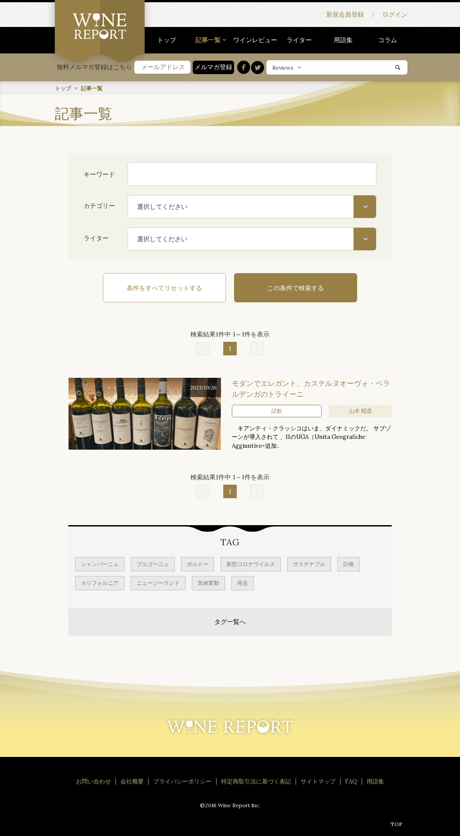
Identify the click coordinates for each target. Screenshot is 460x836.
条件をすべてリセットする (171, 287)
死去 (242, 582)
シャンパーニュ (100, 563)
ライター (299, 40)
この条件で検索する (288, 287)
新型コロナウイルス (250, 563)
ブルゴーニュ (153, 563)
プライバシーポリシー (182, 780)
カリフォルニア (100, 582)
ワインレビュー (255, 40)
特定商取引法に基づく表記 (256, 780)
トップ (166, 40)
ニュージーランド (158, 582)
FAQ (351, 780)
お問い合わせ (93, 780)
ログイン (394, 14)
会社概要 (132, 780)
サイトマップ (318, 780)
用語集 (343, 40)
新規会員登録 (345, 14)
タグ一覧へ (230, 621)
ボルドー (197, 563)
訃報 (348, 563)
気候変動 (208, 582)
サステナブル (309, 563)
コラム (387, 40)
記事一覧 (208, 40)
